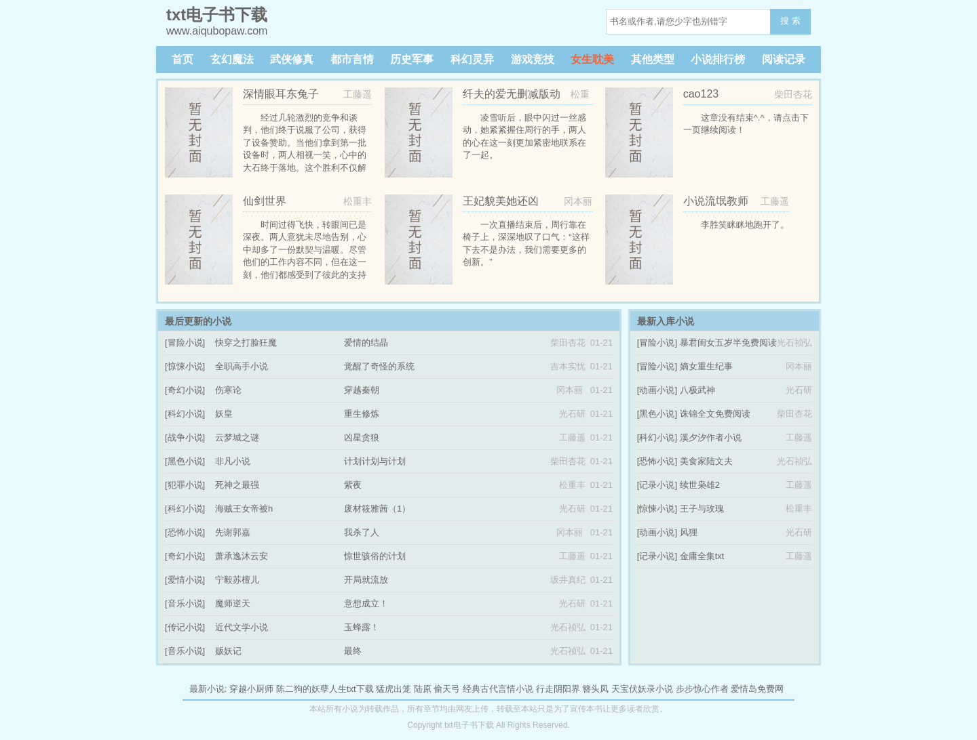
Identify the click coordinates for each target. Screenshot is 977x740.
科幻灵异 (472, 59)
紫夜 (353, 485)
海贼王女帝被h (244, 508)
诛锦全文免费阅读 (715, 414)
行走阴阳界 (558, 689)
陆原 (423, 689)
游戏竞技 (532, 59)
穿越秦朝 (361, 390)
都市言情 (352, 59)
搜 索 (790, 21)
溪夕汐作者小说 (711, 437)
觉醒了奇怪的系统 (379, 366)
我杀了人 (361, 532)
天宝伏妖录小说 (642, 689)
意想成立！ (366, 603)
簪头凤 (595, 689)
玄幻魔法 (232, 59)
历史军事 (412, 59)
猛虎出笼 (393, 689)
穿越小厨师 (251, 689)
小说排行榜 (718, 59)
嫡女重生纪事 (706, 366)
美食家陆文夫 (706, 461)
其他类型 (652, 59)
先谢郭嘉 (232, 532)
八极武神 (697, 390)
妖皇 (224, 414)
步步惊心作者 (702, 689)
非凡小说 (232, 461)
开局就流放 (366, 580)
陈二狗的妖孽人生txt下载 (325, 689)
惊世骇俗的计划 (375, 556)
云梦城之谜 (237, 437)
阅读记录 (783, 59)
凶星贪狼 (361, 437)
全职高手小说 (241, 366)
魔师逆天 (232, 603)
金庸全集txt (702, 556)
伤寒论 (228, 390)
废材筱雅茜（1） (377, 508)
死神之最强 (237, 485)
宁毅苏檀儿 (237, 580)
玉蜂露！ (361, 627)
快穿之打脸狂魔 (246, 342)
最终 (353, 651)
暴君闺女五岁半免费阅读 (728, 342)
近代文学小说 (241, 627)
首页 (182, 59)
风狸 (688, 532)
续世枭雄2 (700, 485)
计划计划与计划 (375, 461)
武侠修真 (291, 59)
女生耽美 (592, 59)
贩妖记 (228, 651)
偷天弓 (447, 689)
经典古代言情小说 (498, 689)
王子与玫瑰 (702, 508)
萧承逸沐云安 (241, 556)
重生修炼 (361, 414)
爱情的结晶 (366, 342)
